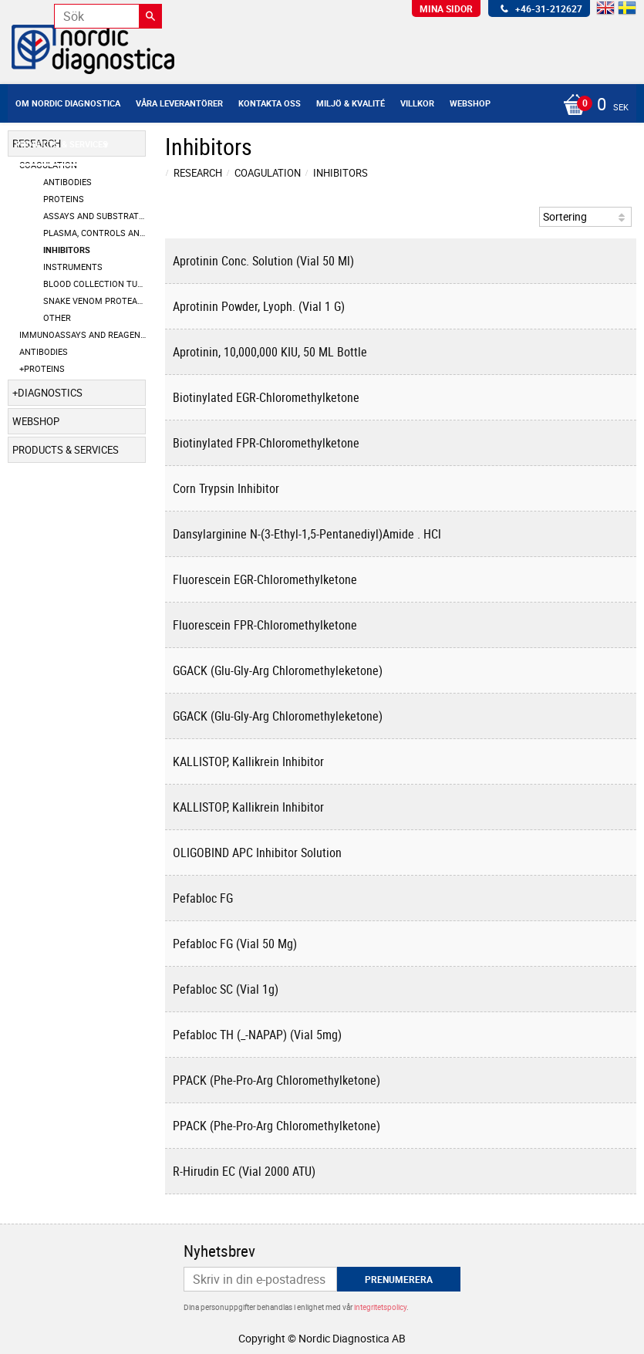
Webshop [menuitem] (470, 103)
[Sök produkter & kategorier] (108, 16)
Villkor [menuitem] (417, 103)
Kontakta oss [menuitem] (269, 103)
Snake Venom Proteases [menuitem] (94, 300)
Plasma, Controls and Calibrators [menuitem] (94, 232)
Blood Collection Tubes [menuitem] (94, 283)
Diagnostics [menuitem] (50, 393)
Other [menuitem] (57, 317)
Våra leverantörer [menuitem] (179, 103)
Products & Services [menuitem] (61, 144)
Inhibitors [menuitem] (66, 249)
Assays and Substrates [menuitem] (94, 215)
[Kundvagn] (592, 105)
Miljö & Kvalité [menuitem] (350, 103)
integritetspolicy (380, 1307)
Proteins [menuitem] (63, 198)
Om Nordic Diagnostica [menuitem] (67, 103)
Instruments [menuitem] (73, 266)
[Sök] (150, 16)
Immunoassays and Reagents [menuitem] (82, 334)
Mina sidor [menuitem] (446, 8)
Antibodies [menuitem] (67, 181)
